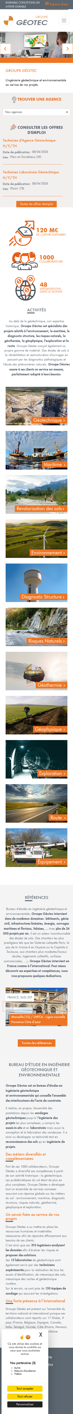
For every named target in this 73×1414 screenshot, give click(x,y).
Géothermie (50, 685)
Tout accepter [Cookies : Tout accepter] (25, 1388)
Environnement (46, 552)
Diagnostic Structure (42, 597)
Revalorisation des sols (39, 508)
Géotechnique (47, 420)
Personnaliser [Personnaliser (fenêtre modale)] (25, 1404)
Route (56, 817)
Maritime (53, 464)
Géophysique (48, 729)
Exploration (50, 773)
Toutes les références (37, 1043)
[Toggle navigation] (64, 20)
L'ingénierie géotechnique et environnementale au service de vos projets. (36, 82)
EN (50, 1364)
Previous (8, 1006)
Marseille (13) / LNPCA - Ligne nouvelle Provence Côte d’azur (38, 1019)
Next (65, 1006)
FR (50, 1357)
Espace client (59, 4)
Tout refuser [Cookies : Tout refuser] (25, 1396)
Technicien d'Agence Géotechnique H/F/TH (29, 143)
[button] (5, 48)
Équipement (50, 862)
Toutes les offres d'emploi (36, 204)
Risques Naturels (45, 641)
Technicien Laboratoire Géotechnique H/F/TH (31, 175)
